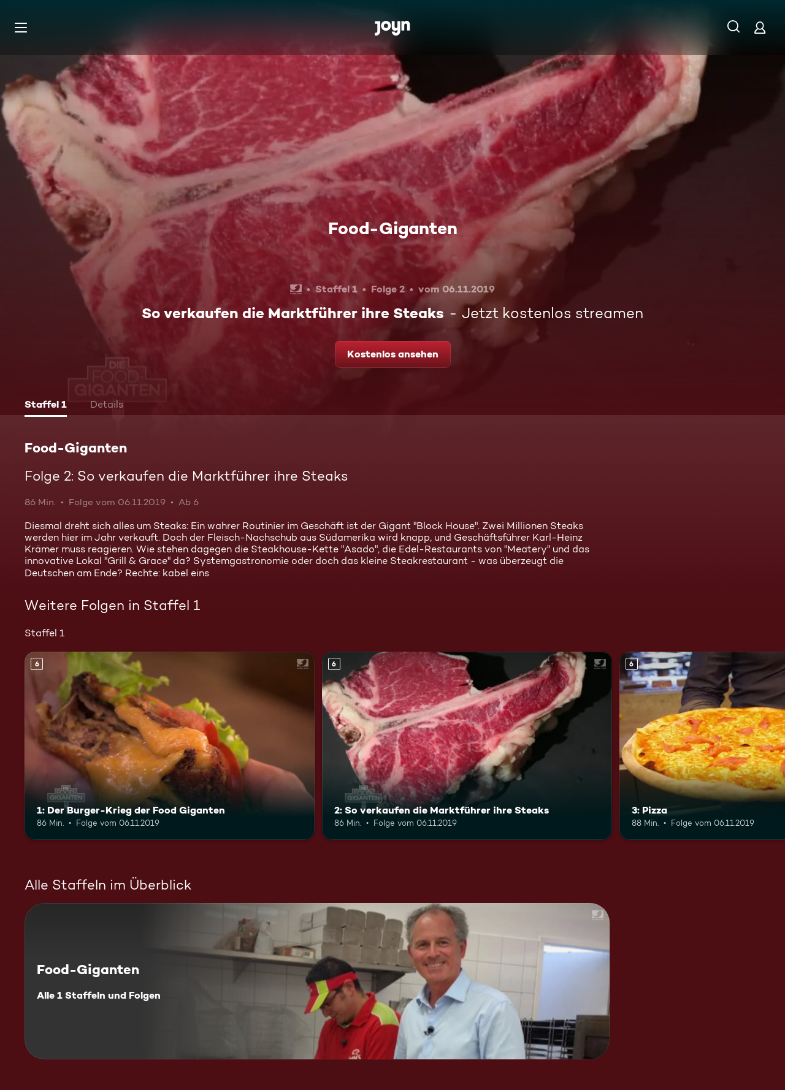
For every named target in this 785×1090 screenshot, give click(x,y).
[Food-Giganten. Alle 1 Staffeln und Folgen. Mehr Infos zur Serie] (317, 981)
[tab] (45, 406)
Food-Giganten (393, 228)
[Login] (759, 27)
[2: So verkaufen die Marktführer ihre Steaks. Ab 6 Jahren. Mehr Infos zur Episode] (467, 746)
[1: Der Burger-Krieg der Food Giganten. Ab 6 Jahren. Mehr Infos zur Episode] (170, 746)
